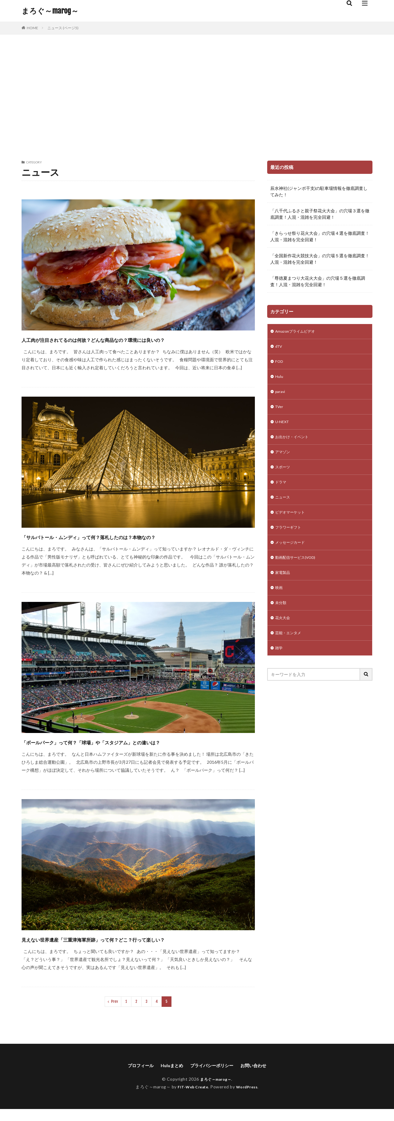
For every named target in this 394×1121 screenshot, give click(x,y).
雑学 (279, 668)
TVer (280, 411)
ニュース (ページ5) (62, 28)
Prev (114, 1012)
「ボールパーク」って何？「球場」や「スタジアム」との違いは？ (135, 752)
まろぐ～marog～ (50, 10)
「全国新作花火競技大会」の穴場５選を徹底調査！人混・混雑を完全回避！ (319, 259)
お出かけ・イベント (294, 443)
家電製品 (283, 588)
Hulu (279, 379)
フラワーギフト (290, 539)
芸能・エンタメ (290, 652)
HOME (32, 28)
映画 (279, 604)
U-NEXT (283, 427)
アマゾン (283, 459)
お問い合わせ (260, 1077)
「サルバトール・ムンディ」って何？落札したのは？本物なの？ (131, 547)
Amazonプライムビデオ (298, 331)
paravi (281, 395)
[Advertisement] (197, 96)
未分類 (281, 620)
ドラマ (281, 491)
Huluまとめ (169, 1077)
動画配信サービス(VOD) (298, 572)
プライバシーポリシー (213, 1077)
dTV (279, 347)
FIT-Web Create (191, 1098)
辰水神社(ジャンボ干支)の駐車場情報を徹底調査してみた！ (319, 191)
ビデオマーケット (292, 523)
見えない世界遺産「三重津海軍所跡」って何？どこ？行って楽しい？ (138, 949)
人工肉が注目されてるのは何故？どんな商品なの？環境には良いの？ (131, 344)
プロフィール (134, 1077)
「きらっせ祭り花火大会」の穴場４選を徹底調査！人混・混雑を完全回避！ (319, 236)
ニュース (283, 507)
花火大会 (283, 636)
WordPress (249, 1098)
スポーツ (283, 475)
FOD (279, 363)
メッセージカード (292, 555)
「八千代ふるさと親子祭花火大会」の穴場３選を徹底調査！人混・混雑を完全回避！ (319, 214)
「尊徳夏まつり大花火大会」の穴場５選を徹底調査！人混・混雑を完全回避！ (317, 281)
